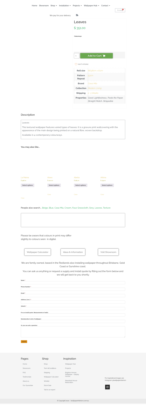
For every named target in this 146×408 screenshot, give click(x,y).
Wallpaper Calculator (51, 377)
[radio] (79, 45)
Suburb (23, 306)
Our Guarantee (28, 385)
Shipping (47, 372)
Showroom (26, 368)
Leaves (98, 207)
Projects (68, 368)
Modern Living (95, 88)
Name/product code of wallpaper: (31, 319)
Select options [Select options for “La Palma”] (27, 185)
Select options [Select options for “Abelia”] (80, 185)
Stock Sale (47, 385)
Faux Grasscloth (80, 207)
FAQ (24, 372)
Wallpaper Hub (70, 364)
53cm (90, 75)
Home (25, 364)
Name (23, 280)
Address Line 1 (26, 299)
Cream (68, 207)
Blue (51, 207)
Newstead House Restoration (71, 381)
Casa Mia (92, 83)
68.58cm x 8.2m (95, 70)
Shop (46, 364)
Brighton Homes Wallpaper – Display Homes (72, 374)
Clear (22, 198)
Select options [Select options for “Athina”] (107, 185)
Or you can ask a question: (29, 325)
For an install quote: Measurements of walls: (34, 312)
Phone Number (26, 286)
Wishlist (46, 381)
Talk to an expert (49, 390)
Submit (24, 341)
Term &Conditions (50, 368)
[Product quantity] (76, 55)
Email (23, 293)
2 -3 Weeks (93, 93)
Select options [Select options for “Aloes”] (54, 185)
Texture (107, 207)
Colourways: (78, 36)
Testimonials (27, 377)
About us (26, 381)
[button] (54, 5)
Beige (45, 207)
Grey (91, 207)
